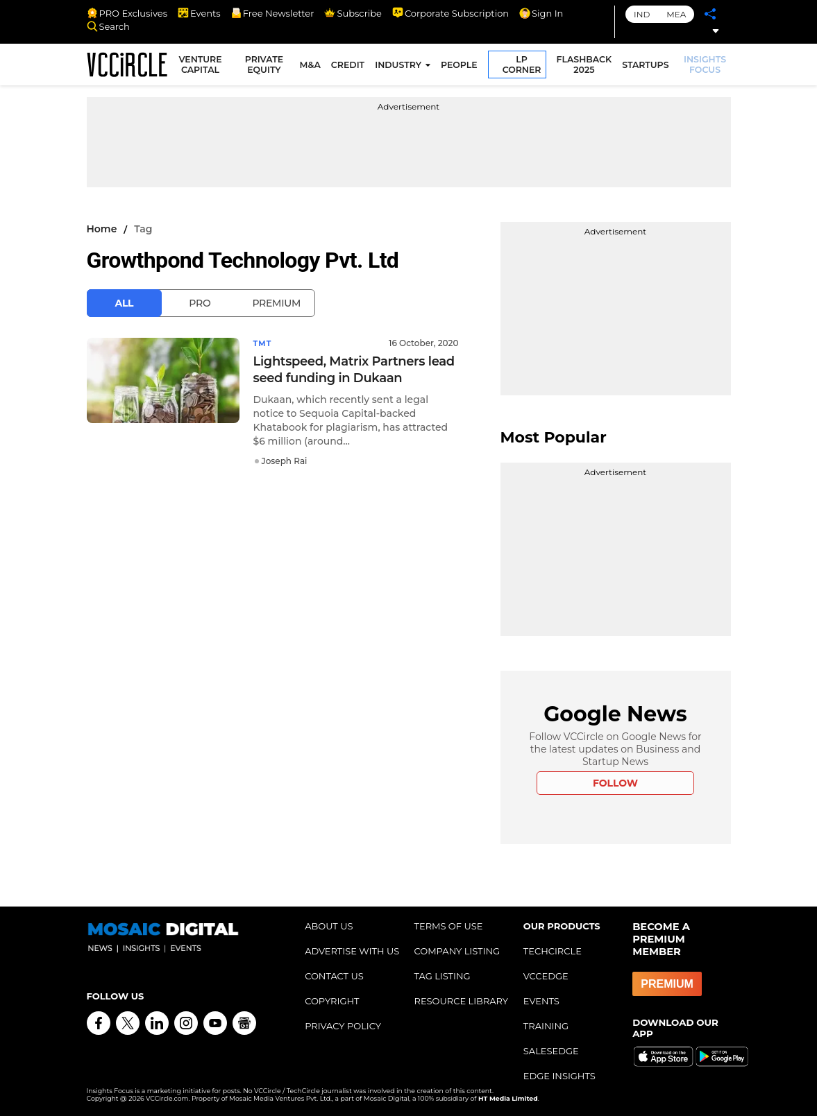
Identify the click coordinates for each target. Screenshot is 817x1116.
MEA (676, 14)
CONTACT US (334, 975)
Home (102, 229)
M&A (312, 67)
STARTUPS (648, 67)
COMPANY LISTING (457, 950)
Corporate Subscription (450, 13)
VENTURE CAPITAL (206, 66)
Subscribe (352, 13)
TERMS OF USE (448, 926)
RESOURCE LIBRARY (461, 1000)
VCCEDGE (545, 975)
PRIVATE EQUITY (268, 66)
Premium (276, 303)
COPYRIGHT (332, 1000)
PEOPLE (462, 67)
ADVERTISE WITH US (352, 950)
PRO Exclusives (127, 13)
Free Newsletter (272, 13)
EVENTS (541, 1000)
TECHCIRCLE (552, 950)
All (124, 303)
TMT (263, 343)
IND (642, 14)
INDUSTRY (401, 67)
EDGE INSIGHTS (559, 1075)
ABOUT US (329, 926)
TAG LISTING (442, 975)
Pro (199, 303)
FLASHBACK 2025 (586, 66)
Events (199, 13)
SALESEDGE (551, 1050)
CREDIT (350, 67)
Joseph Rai (285, 460)
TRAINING (545, 1025)
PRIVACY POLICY (343, 1025)
